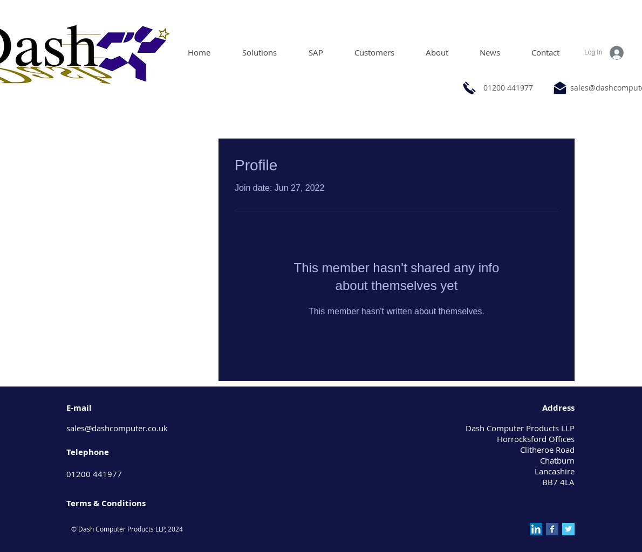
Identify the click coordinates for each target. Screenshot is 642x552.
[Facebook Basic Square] (552, 529)
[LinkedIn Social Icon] (536, 529)
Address (558, 407)
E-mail (79, 407)
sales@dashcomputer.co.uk (117, 428)
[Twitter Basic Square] (568, 529)
